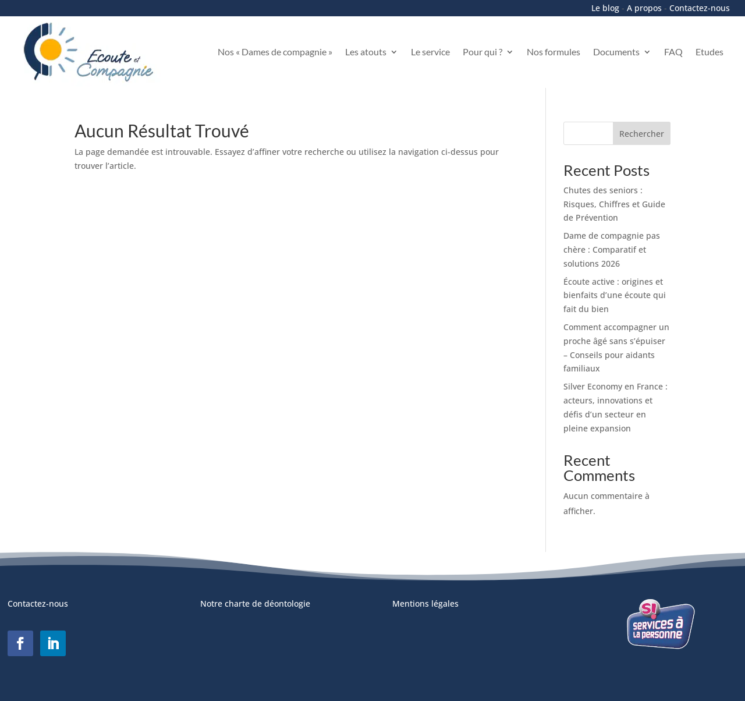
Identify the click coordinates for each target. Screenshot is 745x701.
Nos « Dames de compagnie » (275, 51)
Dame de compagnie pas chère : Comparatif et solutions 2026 (611, 249)
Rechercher (641, 133)
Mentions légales (425, 603)
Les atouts (365, 51)
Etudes (709, 51)
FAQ (673, 51)
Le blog (605, 7)
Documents (616, 51)
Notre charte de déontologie (255, 603)
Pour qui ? (482, 51)
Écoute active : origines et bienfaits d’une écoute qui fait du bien (614, 295)
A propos (644, 7)
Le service (430, 51)
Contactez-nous (699, 7)
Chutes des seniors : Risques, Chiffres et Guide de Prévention (614, 204)
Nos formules (553, 51)
